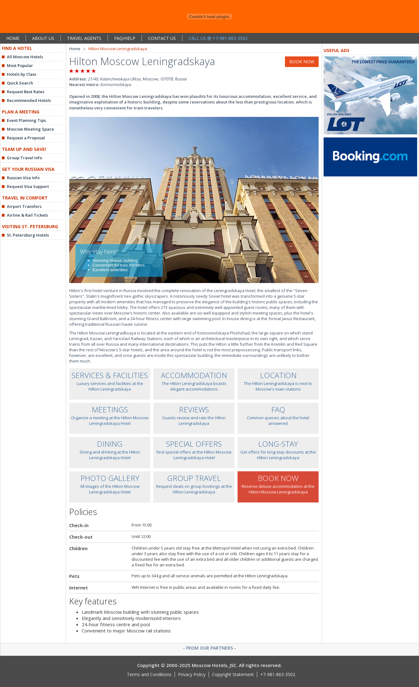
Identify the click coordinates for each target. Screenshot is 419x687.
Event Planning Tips (26, 120)
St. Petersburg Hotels (28, 235)
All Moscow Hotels (25, 57)
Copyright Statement (233, 674)
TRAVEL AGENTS (84, 38)
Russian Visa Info (23, 177)
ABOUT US (43, 38)
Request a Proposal (26, 138)
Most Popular (20, 65)
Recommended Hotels (29, 100)
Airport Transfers (24, 206)
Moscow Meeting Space (30, 129)
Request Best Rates (25, 91)
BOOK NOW (301, 62)
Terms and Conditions (149, 674)
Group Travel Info (24, 158)
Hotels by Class (21, 74)
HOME (12, 38)
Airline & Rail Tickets (27, 215)
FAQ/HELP (124, 38)
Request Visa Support (28, 186)
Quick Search (20, 83)
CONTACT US (162, 38)
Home (74, 48)
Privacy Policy (191, 674)
